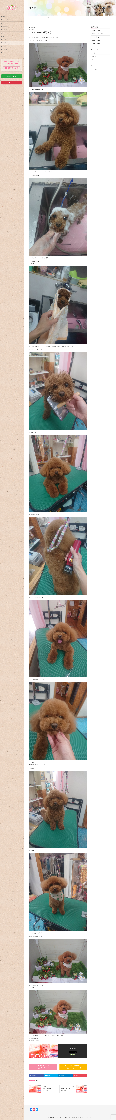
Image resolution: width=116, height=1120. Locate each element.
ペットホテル (6, 23)
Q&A (3, 36)
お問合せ (5, 52)
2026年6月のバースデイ (97, 33)
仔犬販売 (5, 29)
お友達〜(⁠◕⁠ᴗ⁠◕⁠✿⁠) (96, 30)
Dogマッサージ (6, 26)
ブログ (4, 42)
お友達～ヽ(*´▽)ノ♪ (46, 1088)
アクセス (5, 39)
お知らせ (5, 46)
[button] (43, 1067)
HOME (4, 16)
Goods (4, 33)
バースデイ (5, 49)
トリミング (5, 19)
